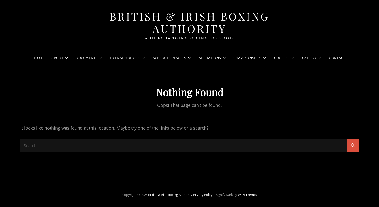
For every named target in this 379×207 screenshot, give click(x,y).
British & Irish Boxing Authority (189, 22)
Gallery (309, 57)
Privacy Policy (203, 194)
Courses (282, 57)
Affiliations (210, 57)
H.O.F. (39, 57)
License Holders (125, 57)
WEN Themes (247, 194)
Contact (337, 57)
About (57, 57)
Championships (247, 57)
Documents (87, 57)
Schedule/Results (169, 57)
